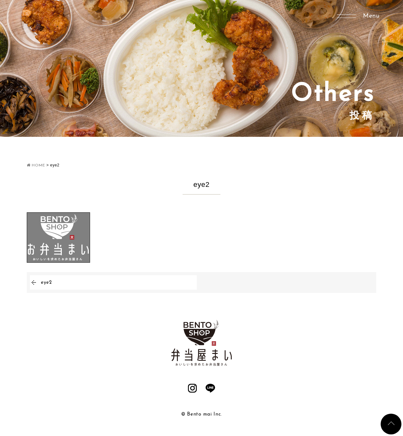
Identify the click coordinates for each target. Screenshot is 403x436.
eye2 (46, 282)
